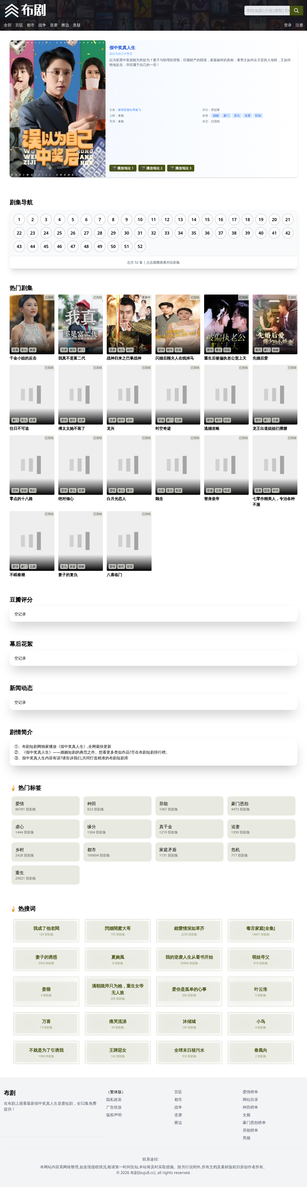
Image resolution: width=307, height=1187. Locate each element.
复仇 (237, 115)
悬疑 (77, 25)
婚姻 (216, 115)
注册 (299, 25)
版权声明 (114, 1114)
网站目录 (250, 1099)
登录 (288, 25)
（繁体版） (115, 1091)
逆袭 (54, 25)
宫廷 (19, 25)
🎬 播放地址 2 (152, 168)
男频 (246, 1137)
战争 (42, 25)
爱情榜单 (250, 1091)
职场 (258, 115)
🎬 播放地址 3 (180, 168)
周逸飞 (136, 110)
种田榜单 (250, 1107)
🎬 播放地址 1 (123, 168)
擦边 (65, 25)
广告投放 (114, 1107)
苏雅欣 (128, 110)
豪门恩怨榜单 (254, 1122)
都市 (31, 25)
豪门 (226, 115)
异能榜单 (250, 1130)
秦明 (121, 110)
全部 (8, 25)
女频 (246, 1114)
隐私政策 (114, 1099)
